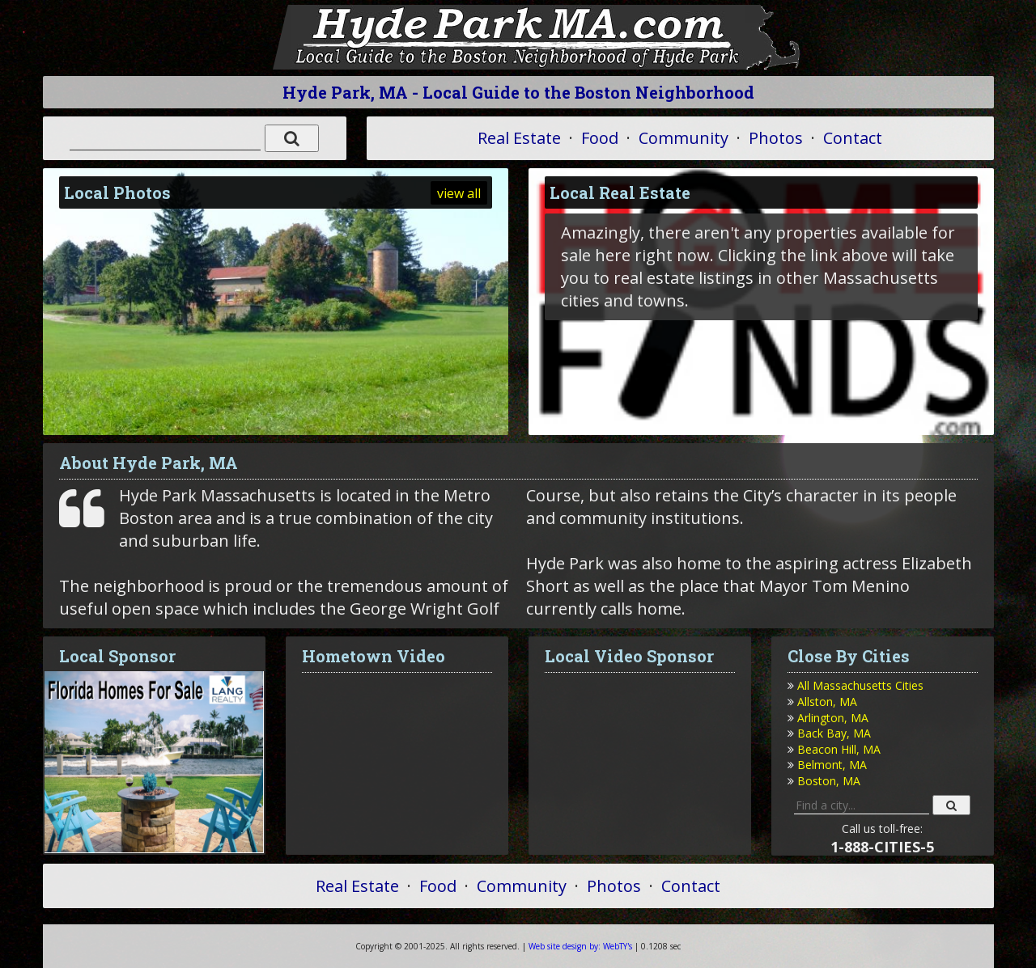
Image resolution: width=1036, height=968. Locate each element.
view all (459, 193)
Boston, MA (828, 780)
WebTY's (580, 946)
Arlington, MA (832, 717)
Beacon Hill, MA (839, 749)
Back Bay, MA (834, 733)
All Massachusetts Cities (860, 685)
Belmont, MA (832, 764)
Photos (776, 138)
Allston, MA (827, 701)
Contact (852, 138)
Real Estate (519, 138)
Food (599, 138)
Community (683, 138)
